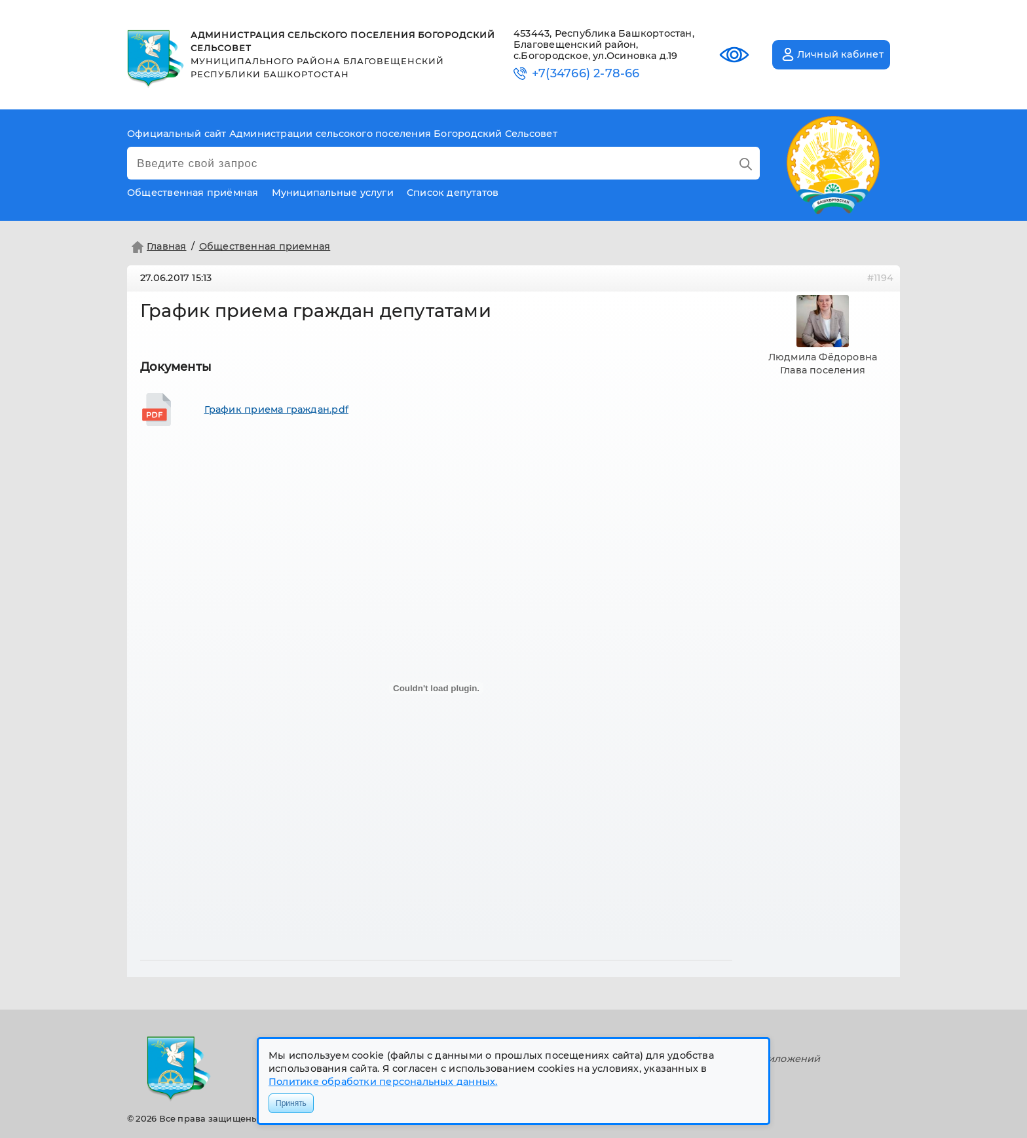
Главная (157, 247)
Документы (176, 367)
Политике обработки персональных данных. (383, 1082)
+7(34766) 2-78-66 (586, 74)
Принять (291, 1103)
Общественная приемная (265, 246)
